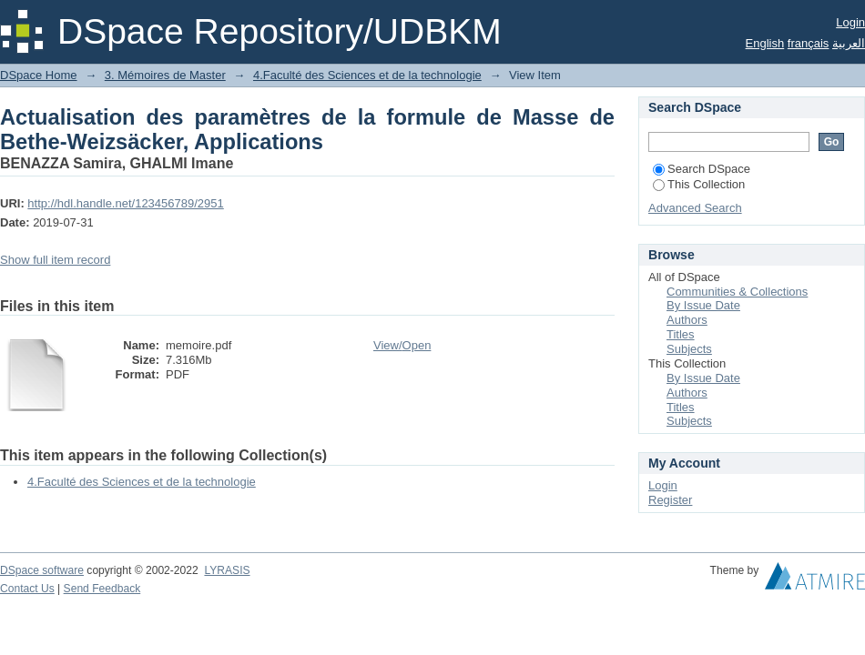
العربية (848, 43)
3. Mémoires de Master (165, 75)
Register (670, 500)
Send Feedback (102, 588)
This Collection (699, 184)
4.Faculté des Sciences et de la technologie (367, 75)
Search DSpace (701, 169)
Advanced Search (695, 208)
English (765, 43)
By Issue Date (703, 305)
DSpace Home (38, 75)
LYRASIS (226, 570)
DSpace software (42, 570)
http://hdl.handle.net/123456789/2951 (125, 203)
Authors (687, 320)
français (808, 43)
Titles (681, 334)
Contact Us (27, 588)
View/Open (402, 345)
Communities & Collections (737, 291)
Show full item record (55, 260)
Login (850, 22)
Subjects (689, 349)
